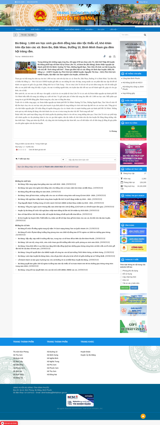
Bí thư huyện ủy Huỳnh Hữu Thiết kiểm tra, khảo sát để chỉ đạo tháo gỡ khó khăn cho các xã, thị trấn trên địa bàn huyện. (64, 218)
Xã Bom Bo (17, 371)
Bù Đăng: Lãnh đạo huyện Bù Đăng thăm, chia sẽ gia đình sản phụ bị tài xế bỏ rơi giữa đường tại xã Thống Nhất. (61, 256)
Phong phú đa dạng (129, 271)
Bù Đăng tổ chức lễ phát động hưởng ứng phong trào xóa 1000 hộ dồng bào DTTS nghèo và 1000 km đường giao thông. (64, 232)
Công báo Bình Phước (131, 78)
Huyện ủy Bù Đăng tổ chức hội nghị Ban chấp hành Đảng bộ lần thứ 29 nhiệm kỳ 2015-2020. (53, 210)
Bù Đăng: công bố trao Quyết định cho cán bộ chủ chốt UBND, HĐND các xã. (47, 270)
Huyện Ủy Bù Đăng (88, 355)
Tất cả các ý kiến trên (129, 283)
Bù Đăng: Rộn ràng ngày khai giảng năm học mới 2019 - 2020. (42, 184)
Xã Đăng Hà (18, 378)
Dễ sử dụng (126, 274)
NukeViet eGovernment (73, 408)
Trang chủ (20, 29)
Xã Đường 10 (52, 352)
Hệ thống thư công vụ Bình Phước (133, 88)
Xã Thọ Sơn (17, 355)
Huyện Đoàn (85, 352)
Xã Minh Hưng (52, 355)
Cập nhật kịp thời (128, 277)
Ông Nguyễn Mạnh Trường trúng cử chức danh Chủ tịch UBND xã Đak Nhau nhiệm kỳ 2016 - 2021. (56, 203)
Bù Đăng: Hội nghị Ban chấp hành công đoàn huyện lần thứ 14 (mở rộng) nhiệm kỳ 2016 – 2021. (55, 199)
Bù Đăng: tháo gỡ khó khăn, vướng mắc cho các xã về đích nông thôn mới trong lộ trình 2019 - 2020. (56, 195)
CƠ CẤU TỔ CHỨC (52, 29)
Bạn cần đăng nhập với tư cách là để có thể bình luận (48, 167)
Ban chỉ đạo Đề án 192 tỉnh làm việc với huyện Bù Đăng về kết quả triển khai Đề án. (50, 214)
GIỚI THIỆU (35, 29)
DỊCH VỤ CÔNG (131, 123)
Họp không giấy (129, 93)
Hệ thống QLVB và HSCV (132, 83)
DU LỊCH (101, 29)
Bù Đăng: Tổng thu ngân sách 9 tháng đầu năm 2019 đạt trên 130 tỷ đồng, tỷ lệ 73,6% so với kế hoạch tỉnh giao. (61, 207)
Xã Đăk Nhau (18, 365)
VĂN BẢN (88, 29)
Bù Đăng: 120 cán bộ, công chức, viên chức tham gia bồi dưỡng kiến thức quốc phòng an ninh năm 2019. (58, 242)
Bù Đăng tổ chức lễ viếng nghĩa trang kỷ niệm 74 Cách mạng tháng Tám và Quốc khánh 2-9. (53, 228)
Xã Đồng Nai (52, 375)
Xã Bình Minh (18, 375)
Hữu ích (124, 280)
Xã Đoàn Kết (18, 358)
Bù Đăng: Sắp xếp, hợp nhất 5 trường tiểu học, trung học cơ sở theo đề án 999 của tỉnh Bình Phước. (56, 238)
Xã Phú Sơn (51, 365)
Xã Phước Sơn (19, 368)
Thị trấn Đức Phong (20, 352)
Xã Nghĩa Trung (53, 361)
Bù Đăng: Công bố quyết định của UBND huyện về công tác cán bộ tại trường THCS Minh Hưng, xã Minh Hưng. (61, 252)
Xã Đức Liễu (18, 361)
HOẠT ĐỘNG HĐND (72, 29)
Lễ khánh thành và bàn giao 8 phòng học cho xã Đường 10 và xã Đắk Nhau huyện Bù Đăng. (53, 260)
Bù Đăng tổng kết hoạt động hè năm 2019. (34, 192)
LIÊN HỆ (113, 29)
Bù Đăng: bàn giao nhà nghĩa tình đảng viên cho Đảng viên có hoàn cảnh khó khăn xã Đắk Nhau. (55, 188)
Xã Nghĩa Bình (52, 358)
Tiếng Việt (142, 2)
